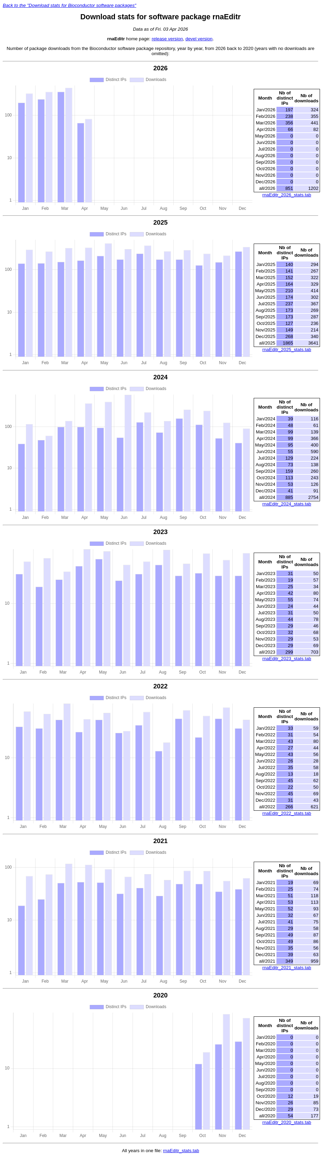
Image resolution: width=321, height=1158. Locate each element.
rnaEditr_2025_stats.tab (286, 349)
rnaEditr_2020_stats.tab (286, 1122)
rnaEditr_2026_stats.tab (286, 194)
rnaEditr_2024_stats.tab (286, 503)
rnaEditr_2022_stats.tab (286, 813)
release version (167, 38)
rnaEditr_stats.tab (181, 1150)
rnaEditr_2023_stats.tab (286, 658)
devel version (199, 38)
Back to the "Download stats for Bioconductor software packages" (69, 5)
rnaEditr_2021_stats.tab (286, 967)
